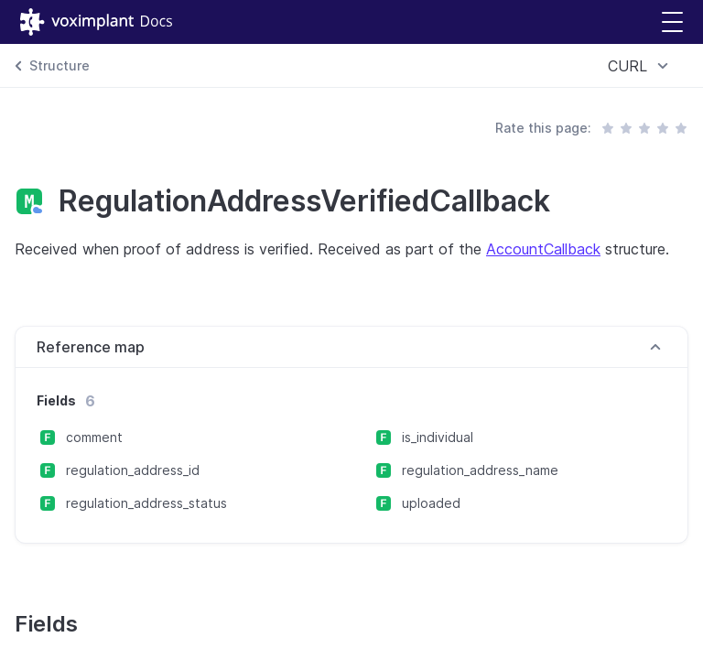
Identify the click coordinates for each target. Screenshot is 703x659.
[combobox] (641, 66)
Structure (59, 65)
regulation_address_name (480, 470)
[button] (672, 22)
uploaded (431, 503)
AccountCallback (543, 249)
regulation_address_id (133, 470)
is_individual (437, 437)
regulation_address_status (146, 503)
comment (94, 437)
